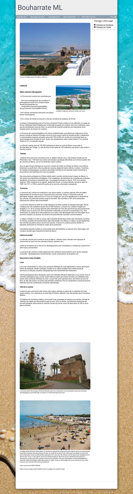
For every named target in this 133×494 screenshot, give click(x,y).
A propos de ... (22, 17)
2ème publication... (70, 17)
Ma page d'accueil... (38, 17)
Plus (113, 16)
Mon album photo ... (89, 17)
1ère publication (54, 17)
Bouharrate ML (40, 8)
